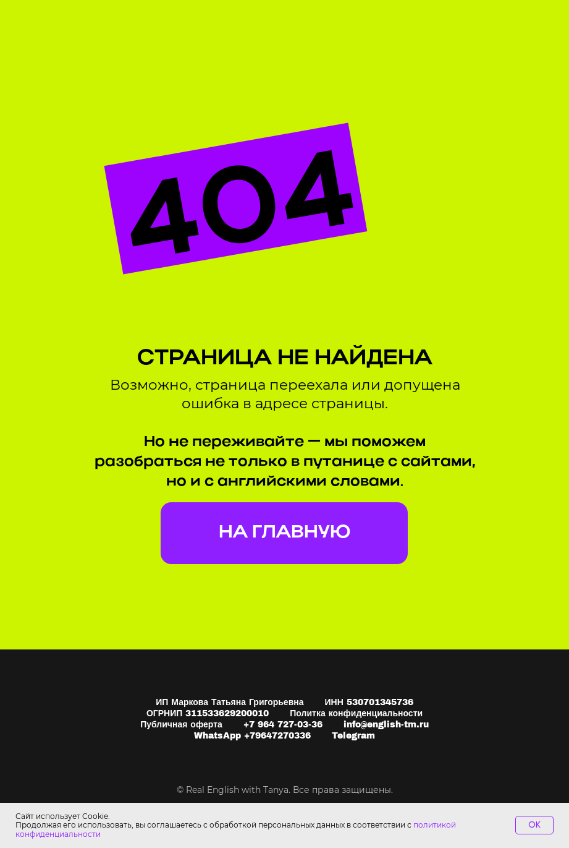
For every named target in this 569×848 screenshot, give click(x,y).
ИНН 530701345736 (369, 702)
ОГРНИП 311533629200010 (207, 713)
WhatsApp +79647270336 (252, 735)
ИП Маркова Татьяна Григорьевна (229, 702)
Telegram (353, 735)
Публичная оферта (181, 724)
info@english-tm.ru (386, 724)
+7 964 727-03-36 (282, 724)
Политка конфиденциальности (356, 713)
